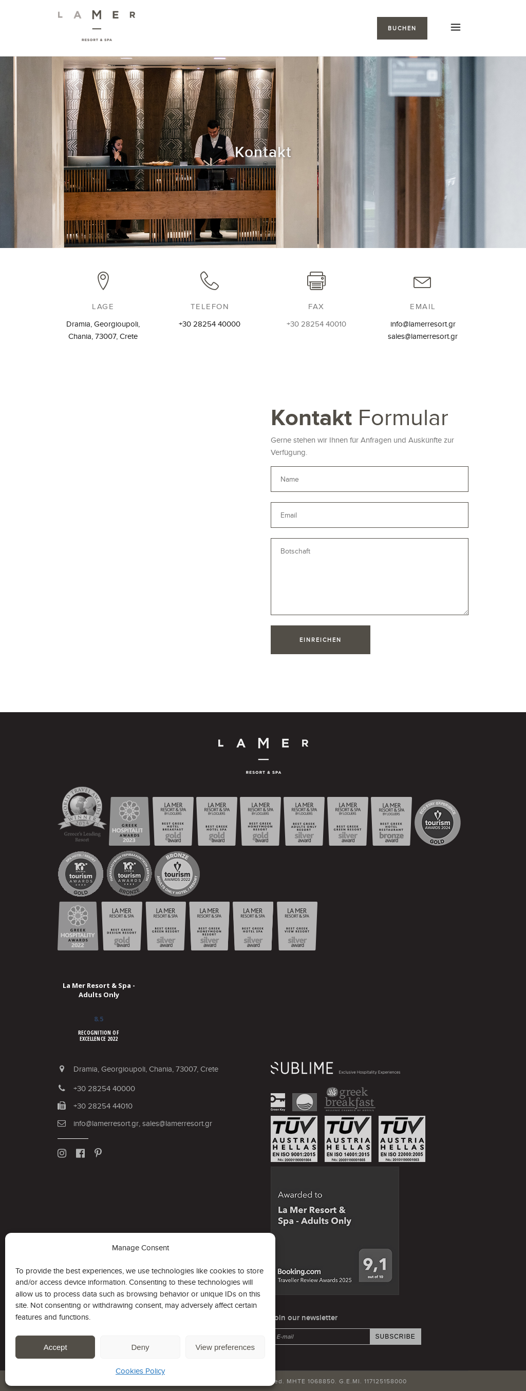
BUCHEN (402, 28)
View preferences (225, 1347)
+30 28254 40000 (209, 323)
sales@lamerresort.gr (423, 336)
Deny (140, 1347)
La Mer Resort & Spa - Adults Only (99, 990)
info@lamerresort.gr (423, 323)
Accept (55, 1347)
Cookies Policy (140, 1370)
